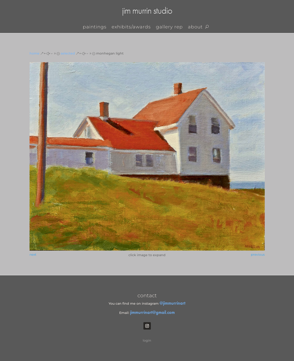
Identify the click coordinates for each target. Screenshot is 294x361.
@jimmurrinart (172, 303)
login (147, 340)
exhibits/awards (131, 27)
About (195, 27)
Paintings (95, 27)
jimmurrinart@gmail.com (152, 312)
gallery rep (169, 27)
